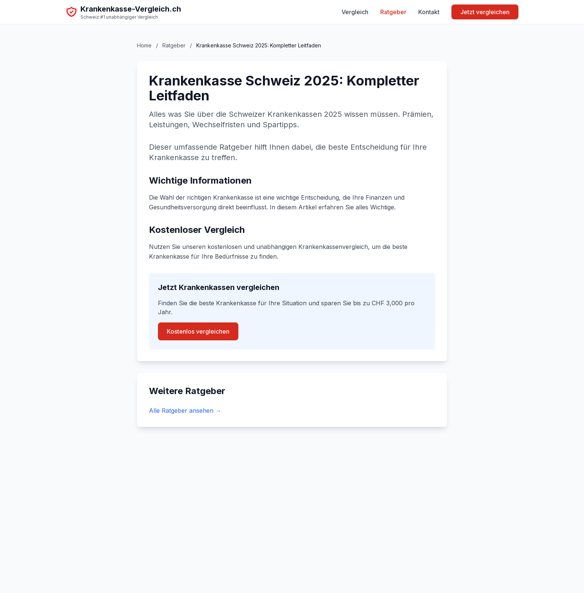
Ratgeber (393, 12)
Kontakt (428, 12)
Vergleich (355, 12)
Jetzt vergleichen (485, 12)
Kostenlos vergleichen (198, 331)
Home (144, 45)
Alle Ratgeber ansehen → (185, 410)
